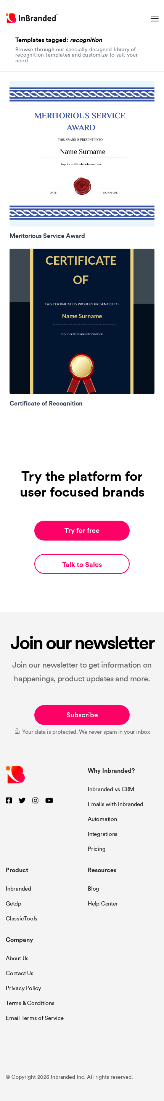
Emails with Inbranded (115, 804)
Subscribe (82, 715)
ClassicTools (21, 918)
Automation (102, 819)
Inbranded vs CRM (111, 789)
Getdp (13, 903)
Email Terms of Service (35, 1018)
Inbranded (18, 888)
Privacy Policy (23, 988)
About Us (17, 958)
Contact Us (20, 973)
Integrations (102, 834)
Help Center (103, 903)
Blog (93, 888)
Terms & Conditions (30, 1003)
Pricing (96, 848)
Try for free (82, 530)
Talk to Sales (82, 564)
